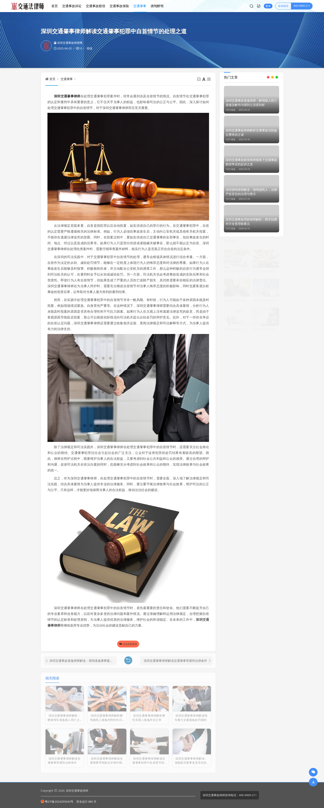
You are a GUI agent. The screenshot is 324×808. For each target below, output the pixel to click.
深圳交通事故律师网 (68, 43)
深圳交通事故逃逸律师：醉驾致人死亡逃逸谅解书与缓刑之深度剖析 (251, 102)
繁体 (268, 6)
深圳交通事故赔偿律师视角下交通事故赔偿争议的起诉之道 (251, 162)
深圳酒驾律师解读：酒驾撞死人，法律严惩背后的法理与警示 (251, 191)
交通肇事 (139, 6)
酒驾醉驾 (157, 6)
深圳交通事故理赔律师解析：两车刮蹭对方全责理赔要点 (251, 221)
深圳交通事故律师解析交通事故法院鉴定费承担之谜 (251, 132)
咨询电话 (283, 6)
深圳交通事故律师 (77, 790)
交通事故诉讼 (72, 6)
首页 (54, 6)
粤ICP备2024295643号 (57, 801)
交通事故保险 (119, 6)
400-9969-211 (302, 6)
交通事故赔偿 (95, 6)
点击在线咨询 (128, 644)
